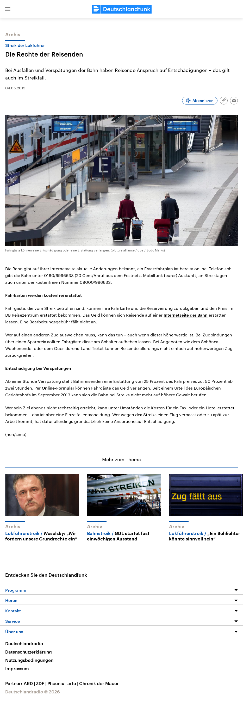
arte (73, 683)
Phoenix (57, 683)
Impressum (17, 668)
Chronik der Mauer (99, 683)
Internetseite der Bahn (186, 314)
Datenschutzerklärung (28, 651)
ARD (30, 683)
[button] (7, 9)
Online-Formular (58, 387)
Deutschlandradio (24, 643)
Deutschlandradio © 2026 (32, 691)
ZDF (41, 683)
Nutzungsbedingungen (29, 660)
